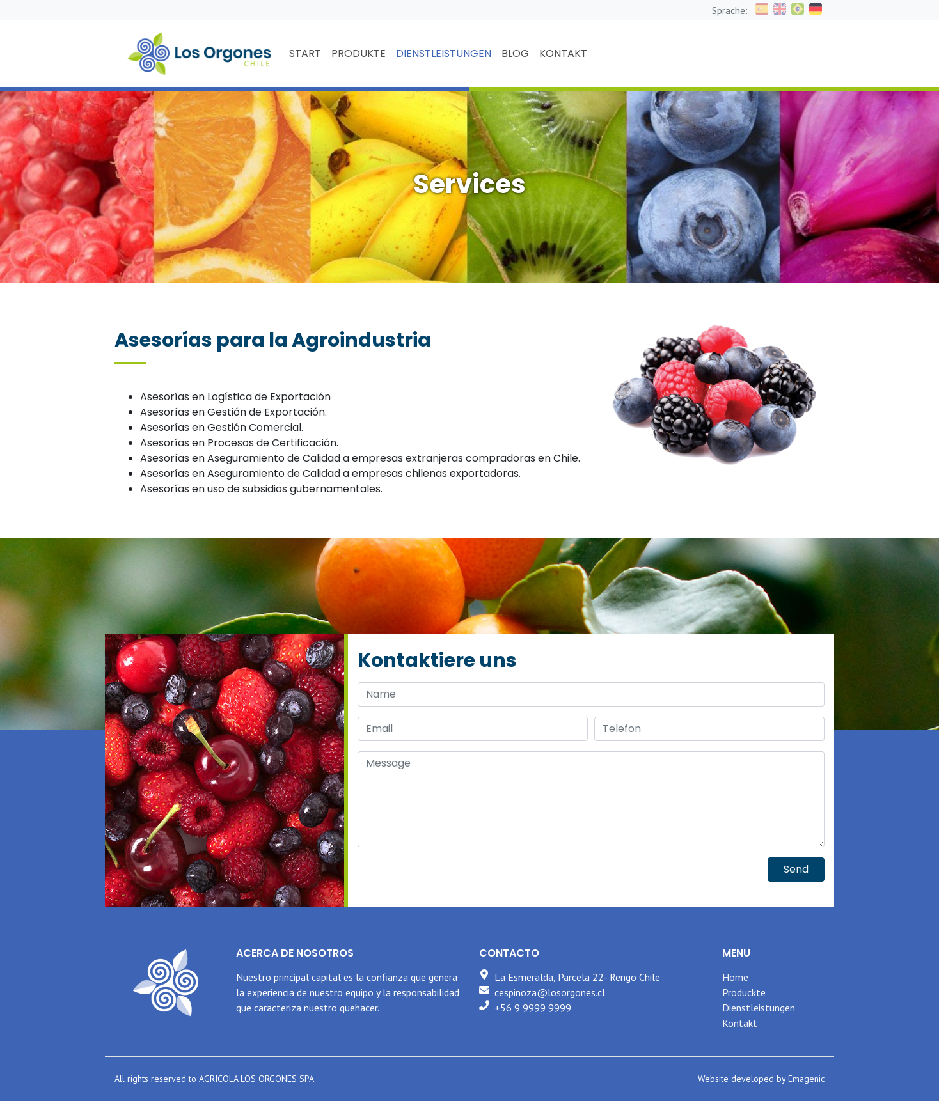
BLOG (515, 53)
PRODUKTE (358, 53)
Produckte (744, 992)
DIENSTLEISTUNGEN (443, 53)
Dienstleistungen (758, 1007)
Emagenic (806, 1078)
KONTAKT (563, 53)
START (305, 53)
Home (735, 977)
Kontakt (739, 1023)
